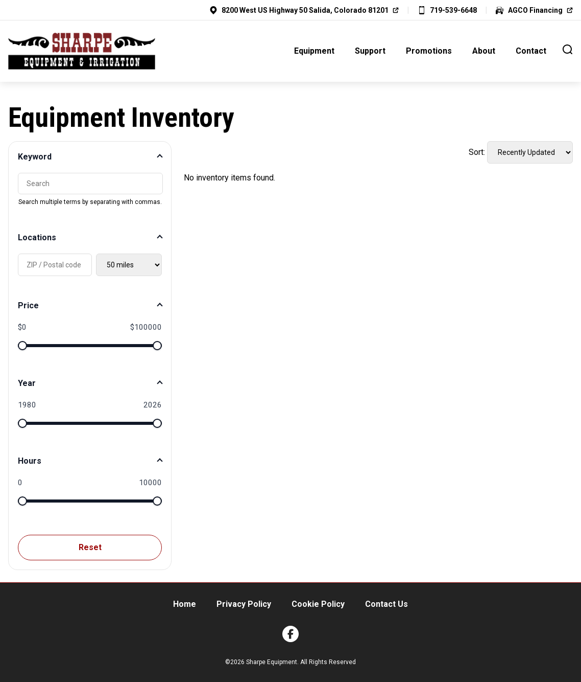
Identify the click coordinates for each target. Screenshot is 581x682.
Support (370, 51)
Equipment (314, 51)
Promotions (429, 51)
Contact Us (386, 604)
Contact (531, 51)
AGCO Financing (535, 10)
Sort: (477, 152)
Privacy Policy (243, 604)
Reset (90, 547)
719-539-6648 (453, 10)
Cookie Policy (318, 604)
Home (184, 604)
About (483, 51)
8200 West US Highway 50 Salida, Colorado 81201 (305, 10)
